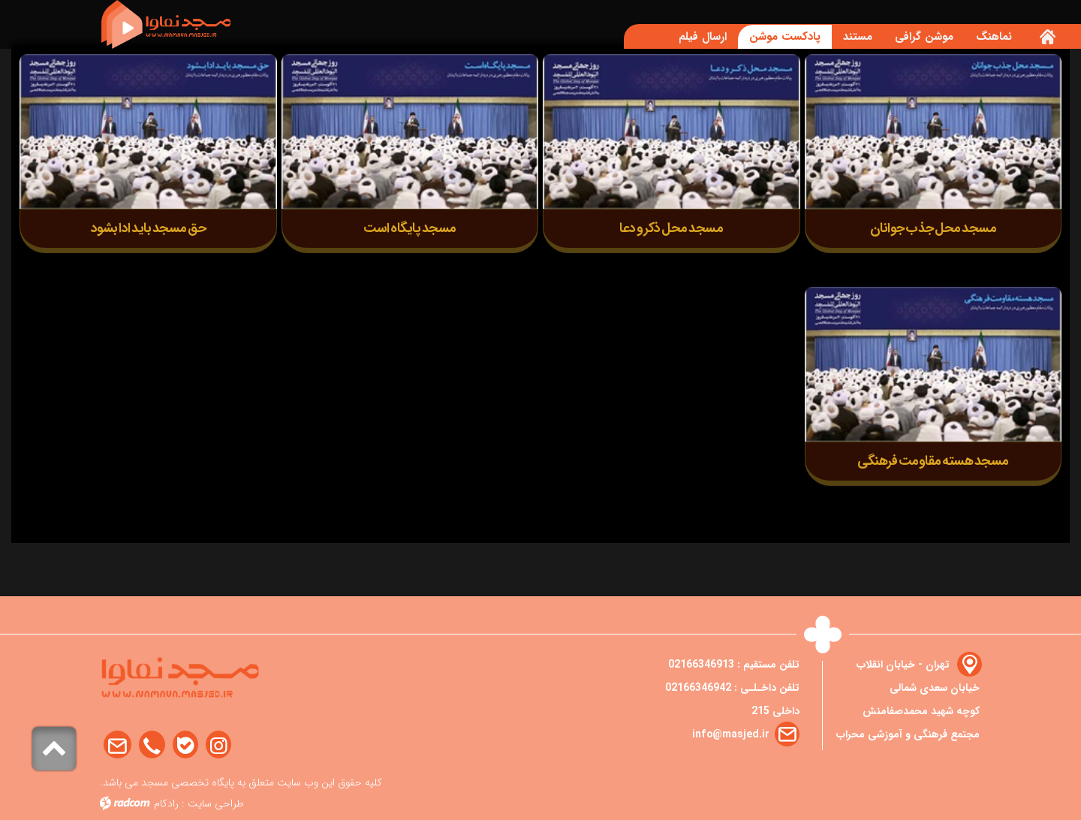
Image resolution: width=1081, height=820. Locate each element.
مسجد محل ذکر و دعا (671, 229)
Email (117, 745)
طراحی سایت (216, 803)
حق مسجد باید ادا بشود (148, 229)
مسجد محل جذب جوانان (933, 229)
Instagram (218, 745)
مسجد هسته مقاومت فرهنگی (933, 461)
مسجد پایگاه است (409, 229)
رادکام (166, 803)
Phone (152, 745)
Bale (185, 745)
